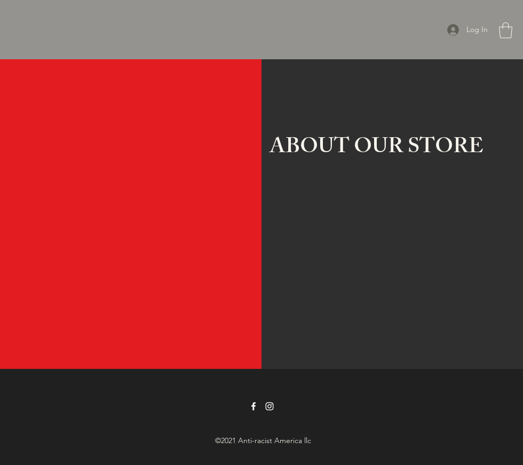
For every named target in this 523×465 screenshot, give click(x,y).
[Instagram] (269, 406)
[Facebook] (253, 406)
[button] (505, 30)
